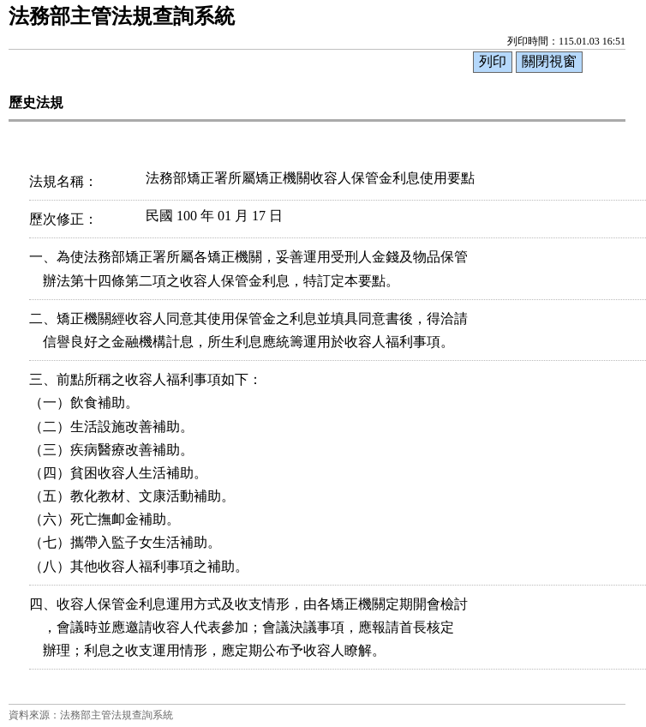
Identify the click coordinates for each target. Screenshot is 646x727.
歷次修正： (63, 219)
